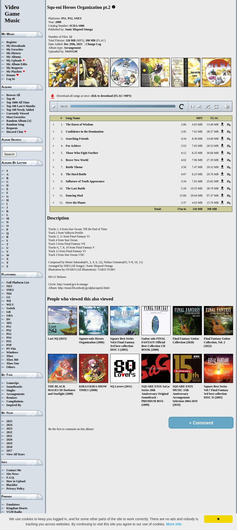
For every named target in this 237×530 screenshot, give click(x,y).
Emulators (13, 504)
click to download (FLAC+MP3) (111, 96)
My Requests (14, 68)
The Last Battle (75, 188)
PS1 (8, 326)
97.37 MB (213, 195)
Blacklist (11, 485)
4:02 (183, 160)
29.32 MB (213, 167)
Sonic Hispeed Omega (79, 29)
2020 (9, 439)
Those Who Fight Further (82, 153)
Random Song (15, 124)
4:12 (183, 153)
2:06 (183, 124)
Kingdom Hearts (16, 508)
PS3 (8, 334)
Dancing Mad (74, 195)
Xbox (9, 356)
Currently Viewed (17, 113)
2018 (9, 447)
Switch (10, 308)
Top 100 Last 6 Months (20, 106)
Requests (12, 128)
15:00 (183, 195)
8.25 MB (197, 153)
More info (174, 524)
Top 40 (10, 98)
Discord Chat (16, 132)
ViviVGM (71, 51)
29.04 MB (196, 195)
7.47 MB (197, 167)
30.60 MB (213, 153)
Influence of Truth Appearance (85, 181)
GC (8, 297)
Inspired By (13, 405)
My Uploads (15, 60)
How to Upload (15, 481)
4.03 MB (197, 124)
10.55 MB (196, 188)
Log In (10, 79)
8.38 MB (197, 138)
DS (8, 319)
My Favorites (14, 49)
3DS (9, 323)
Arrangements (15, 394)
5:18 (183, 188)
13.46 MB (213, 124)
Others (10, 367)
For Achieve (73, 146)
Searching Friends (77, 138)
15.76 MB (213, 202)
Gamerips (12, 383)
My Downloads (15, 46)
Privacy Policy (15, 488)
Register (11, 42)
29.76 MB (213, 174)
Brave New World (77, 160)
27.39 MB (213, 160)
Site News (12, 474)
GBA (9, 315)
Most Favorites (15, 117)
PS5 (8, 341)
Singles (10, 390)
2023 (9, 428)
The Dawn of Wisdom (79, 124)
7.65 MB (197, 146)
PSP (9, 345)
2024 (9, 425)
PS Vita (11, 348)
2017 (9, 450)
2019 (9, 443)
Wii (8, 301)
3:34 (183, 181)
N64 (9, 293)
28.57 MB (213, 131)
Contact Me (13, 470)
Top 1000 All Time (17, 102)
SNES (10, 290)
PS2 (8, 330)
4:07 (183, 174)
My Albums (13, 57)
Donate (12, 75)
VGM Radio (14, 512)
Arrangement (72, 47)
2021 (9, 436)
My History (13, 53)
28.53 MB (213, 146)
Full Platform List (17, 282)
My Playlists (15, 71)
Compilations (14, 401)
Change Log (93, 44)
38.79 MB (213, 188)
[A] (29, 121)
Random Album (16, 121)
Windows (12, 352)
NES (9, 286)
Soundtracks (14, 386)
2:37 (183, 202)
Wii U (10, 304)
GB (8, 312)
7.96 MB (197, 160)
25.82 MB (213, 181)
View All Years (15, 454)
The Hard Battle (76, 174)
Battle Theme (74, 167)
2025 (9, 421)
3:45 (183, 131)
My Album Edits (16, 64)
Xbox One (12, 363)
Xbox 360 (12, 359)
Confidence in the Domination (85, 131)
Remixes (11, 397)
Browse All (13, 95)
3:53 (183, 146)
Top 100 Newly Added (20, 109)
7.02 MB (197, 131)
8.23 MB (197, 174)
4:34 (183, 138)
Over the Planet (75, 202)
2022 (9, 432)
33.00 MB (213, 138)
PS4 (8, 337)
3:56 (183, 167)
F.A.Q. (10, 477)
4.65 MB (197, 202)
